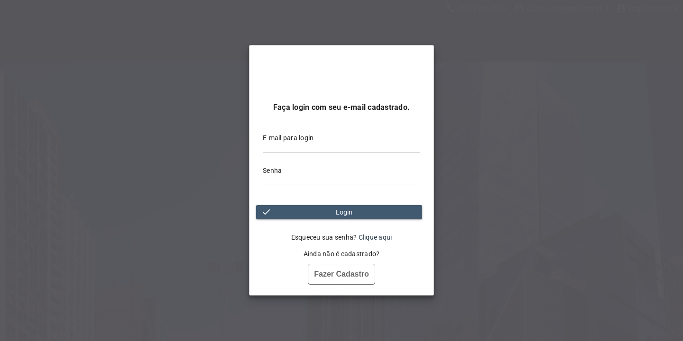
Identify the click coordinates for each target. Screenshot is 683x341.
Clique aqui (375, 237)
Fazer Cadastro (341, 274)
